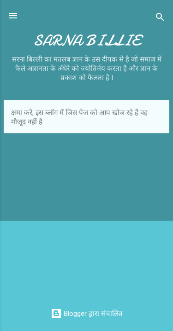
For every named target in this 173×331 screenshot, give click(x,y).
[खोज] (160, 19)
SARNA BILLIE (86, 40)
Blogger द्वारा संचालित (87, 313)
